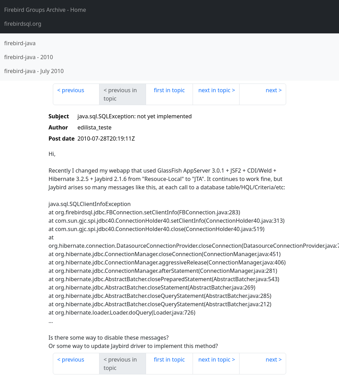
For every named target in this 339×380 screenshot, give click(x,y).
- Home (45, 10)
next (271, 90)
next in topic (214, 90)
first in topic (169, 90)
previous (73, 90)
